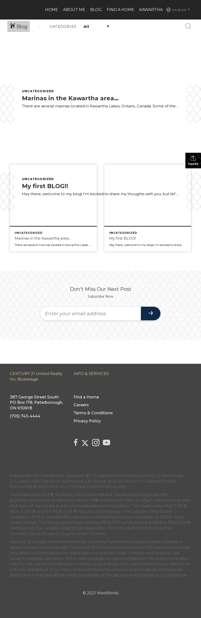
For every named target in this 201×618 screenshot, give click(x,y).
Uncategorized (38, 91)
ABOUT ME (74, 9)
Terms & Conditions (93, 413)
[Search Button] (188, 26)
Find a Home (120, 9)
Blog (96, 9)
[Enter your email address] (91, 313)
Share (193, 160)
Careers (81, 405)
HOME (51, 9)
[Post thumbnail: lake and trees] (147, 208)
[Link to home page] (11, 9)
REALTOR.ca (113, 522)
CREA (129, 500)
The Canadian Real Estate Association (70, 528)
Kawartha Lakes (157, 9)
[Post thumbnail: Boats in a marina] (53, 208)
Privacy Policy (87, 421)
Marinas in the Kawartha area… (70, 98)
